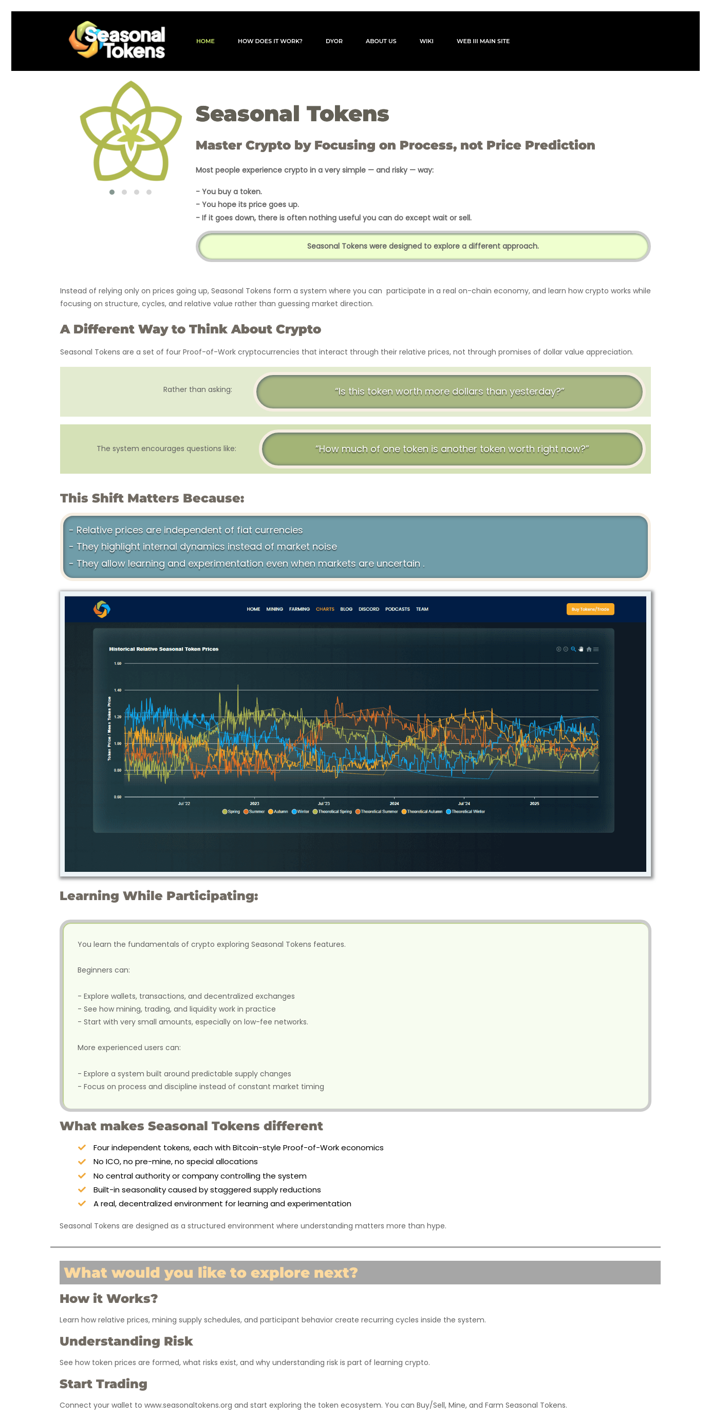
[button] (112, 184)
